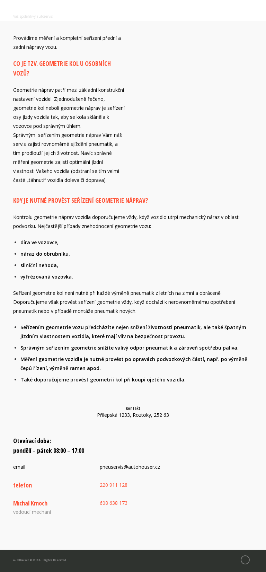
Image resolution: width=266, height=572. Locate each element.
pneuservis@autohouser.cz (130, 467)
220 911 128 (113, 485)
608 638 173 (113, 503)
